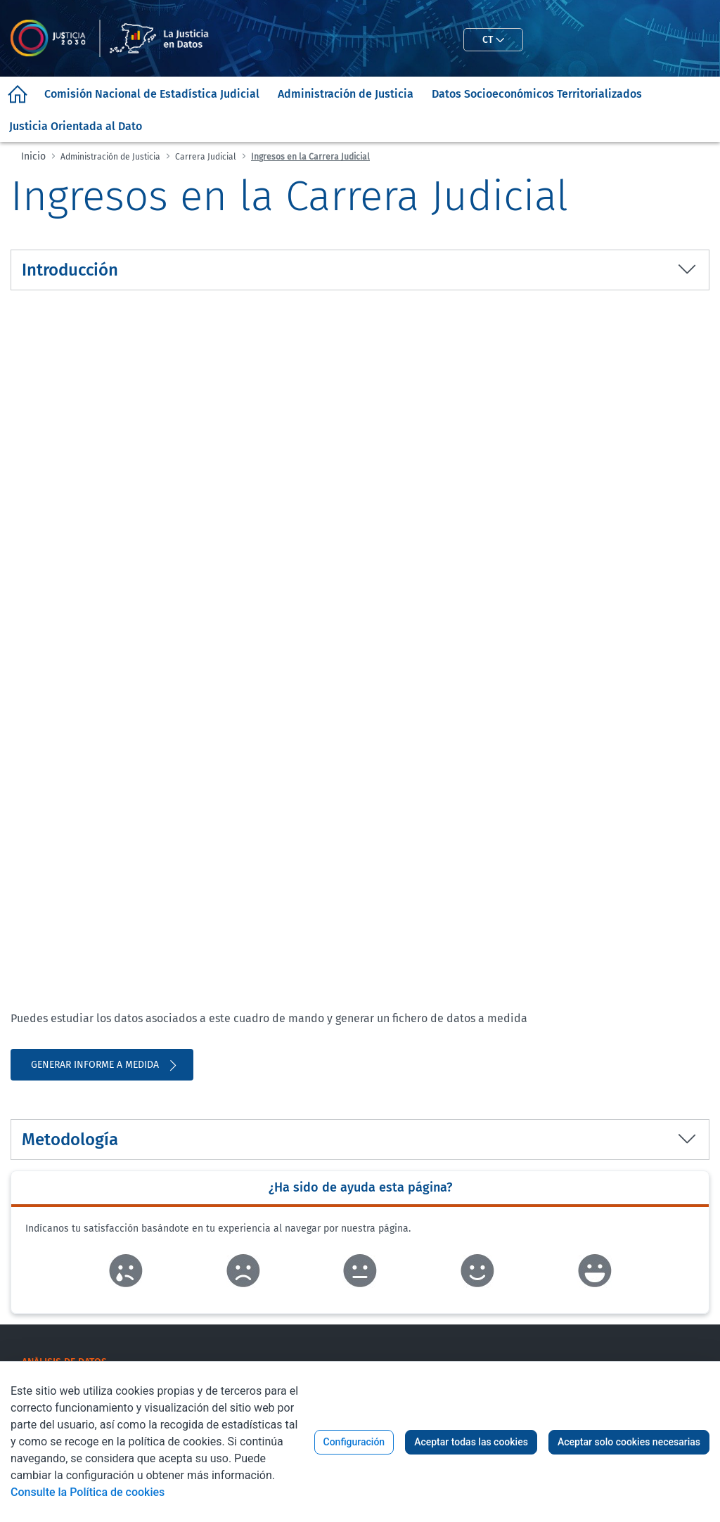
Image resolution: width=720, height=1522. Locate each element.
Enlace (125, 1270)
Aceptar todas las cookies (471, 1441)
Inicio (33, 156)
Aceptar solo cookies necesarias (629, 1441)
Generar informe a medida (105, 1065)
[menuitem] (17, 94)
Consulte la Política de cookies (88, 1492)
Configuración (354, 1441)
